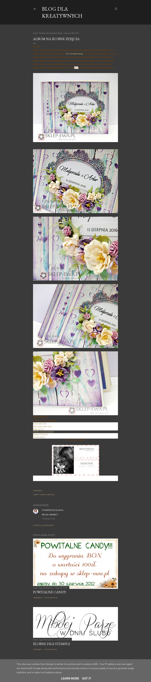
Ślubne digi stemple (51, 643)
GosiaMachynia (49, 510)
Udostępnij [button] (37, 490)
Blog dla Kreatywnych (62, 12)
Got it (86, 678)
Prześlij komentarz (43, 525)
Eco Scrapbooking (74, 53)
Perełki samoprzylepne (43, 432)
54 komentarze (50, 597)
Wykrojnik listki (40, 423)
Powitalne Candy (49, 592)
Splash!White (39, 437)
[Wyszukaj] (116, 8)
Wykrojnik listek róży (42, 426)
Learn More (70, 678)
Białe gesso (38, 429)
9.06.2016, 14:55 (48, 519)
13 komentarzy (50, 649)
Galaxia (42, 494)
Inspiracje (50, 494)
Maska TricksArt (40, 434)
